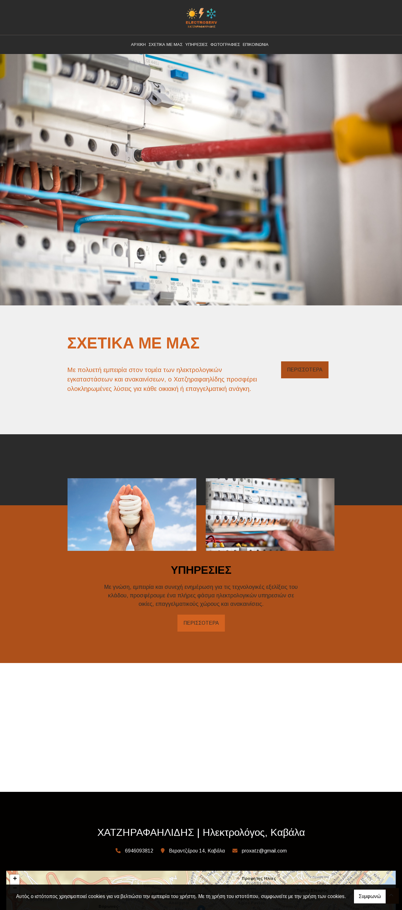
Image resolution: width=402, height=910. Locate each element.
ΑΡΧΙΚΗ (138, 44)
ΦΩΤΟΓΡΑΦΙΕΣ (225, 44)
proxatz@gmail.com (264, 850)
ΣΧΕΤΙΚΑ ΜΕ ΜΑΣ (165, 44)
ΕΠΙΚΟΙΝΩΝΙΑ (256, 44)
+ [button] (15, 879)
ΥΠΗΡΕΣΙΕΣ (196, 44)
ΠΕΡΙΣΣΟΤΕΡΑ (305, 369)
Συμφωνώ (370, 896)
